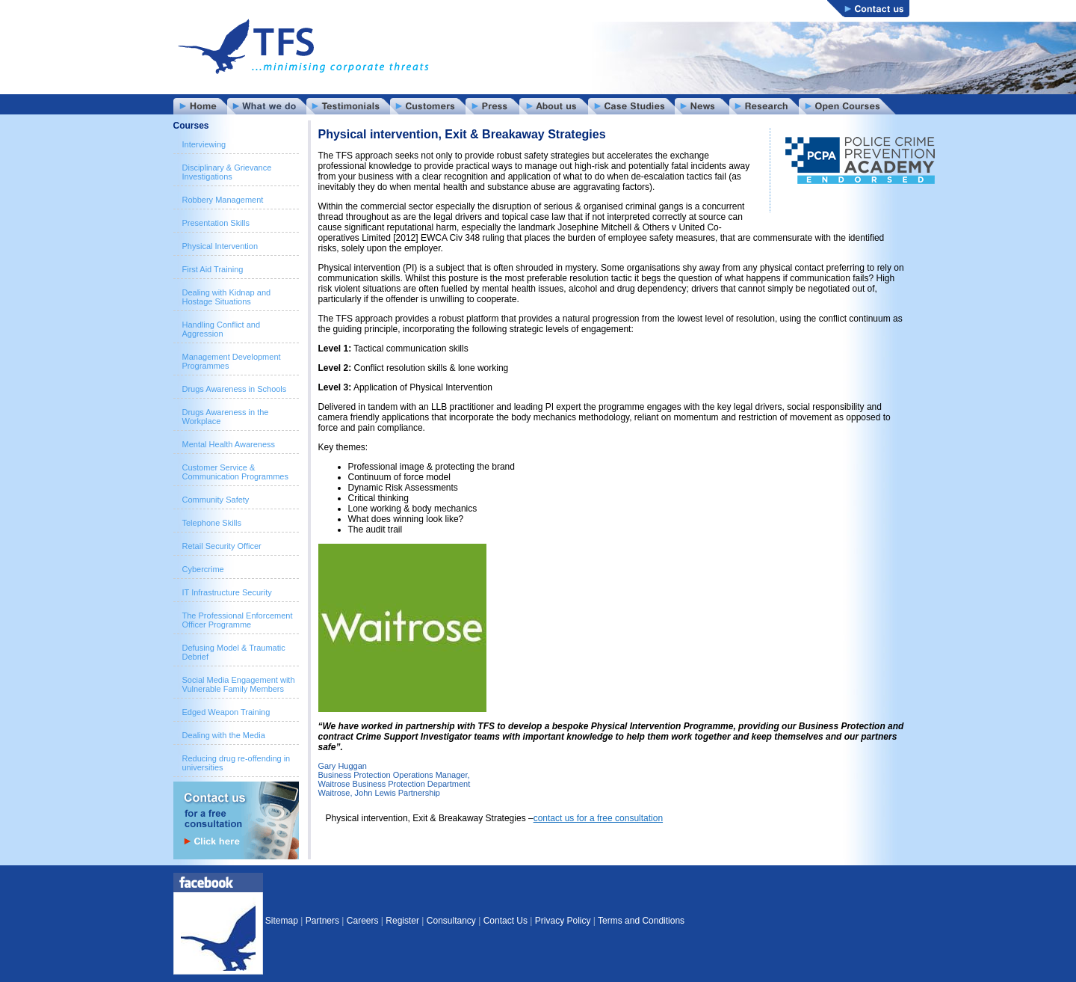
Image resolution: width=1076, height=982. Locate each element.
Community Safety (216, 499)
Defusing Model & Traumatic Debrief (233, 652)
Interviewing (204, 144)
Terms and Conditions (641, 920)
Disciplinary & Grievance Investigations (227, 172)
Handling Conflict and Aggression (221, 329)
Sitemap (281, 920)
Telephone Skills (212, 522)
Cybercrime (203, 569)
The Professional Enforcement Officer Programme (237, 620)
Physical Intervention (220, 246)
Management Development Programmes (231, 361)
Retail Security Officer (222, 545)
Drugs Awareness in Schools (234, 388)
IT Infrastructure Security (227, 592)
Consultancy (451, 920)
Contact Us (505, 920)
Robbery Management (223, 199)
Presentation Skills (216, 222)
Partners (322, 920)
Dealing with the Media (223, 735)
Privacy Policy (563, 920)
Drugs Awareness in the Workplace (225, 417)
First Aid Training (213, 269)
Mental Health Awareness (229, 444)
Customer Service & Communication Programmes (235, 472)
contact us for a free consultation (598, 818)
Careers (363, 920)
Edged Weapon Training (226, 712)
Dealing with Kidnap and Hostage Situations (226, 297)
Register (402, 920)
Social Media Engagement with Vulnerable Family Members (238, 684)
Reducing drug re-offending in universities (236, 763)
